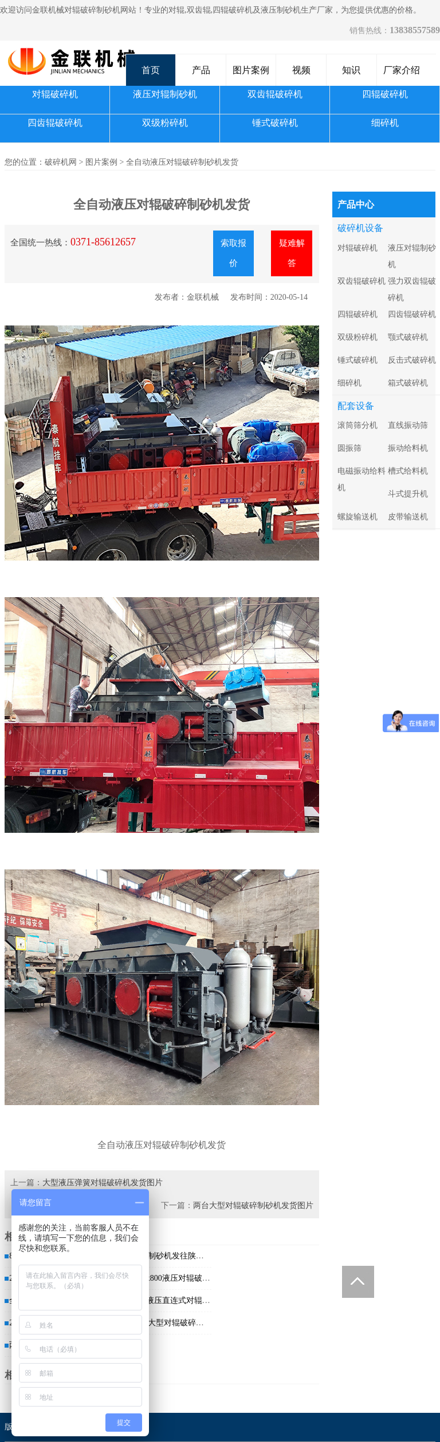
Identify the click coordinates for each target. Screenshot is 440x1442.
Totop (358, 1282)
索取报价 (233, 253)
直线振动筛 (408, 425)
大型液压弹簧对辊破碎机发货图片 (102, 1182)
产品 (201, 70)
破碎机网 (61, 162)
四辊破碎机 (385, 94)
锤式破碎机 (275, 123)
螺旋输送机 (357, 517)
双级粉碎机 (165, 123)
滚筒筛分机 (357, 425)
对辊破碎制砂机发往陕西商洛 (168, 1256)
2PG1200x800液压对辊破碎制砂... (174, 1278)
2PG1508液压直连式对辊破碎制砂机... (182, 1300)
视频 (301, 70)
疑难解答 (292, 253)
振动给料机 (408, 448)
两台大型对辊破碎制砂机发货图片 (253, 1205)
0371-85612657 (103, 242)
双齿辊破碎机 (274, 94)
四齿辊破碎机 (55, 123)
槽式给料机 (408, 471)
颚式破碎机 (408, 337)
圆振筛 (349, 448)
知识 (351, 70)
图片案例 (251, 70)
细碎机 (385, 123)
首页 (151, 70)
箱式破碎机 (408, 383)
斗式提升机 (408, 494)
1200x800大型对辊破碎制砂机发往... (179, 1322)
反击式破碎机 (412, 360)
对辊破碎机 (55, 94)
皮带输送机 (408, 517)
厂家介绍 (401, 70)
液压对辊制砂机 (165, 94)
